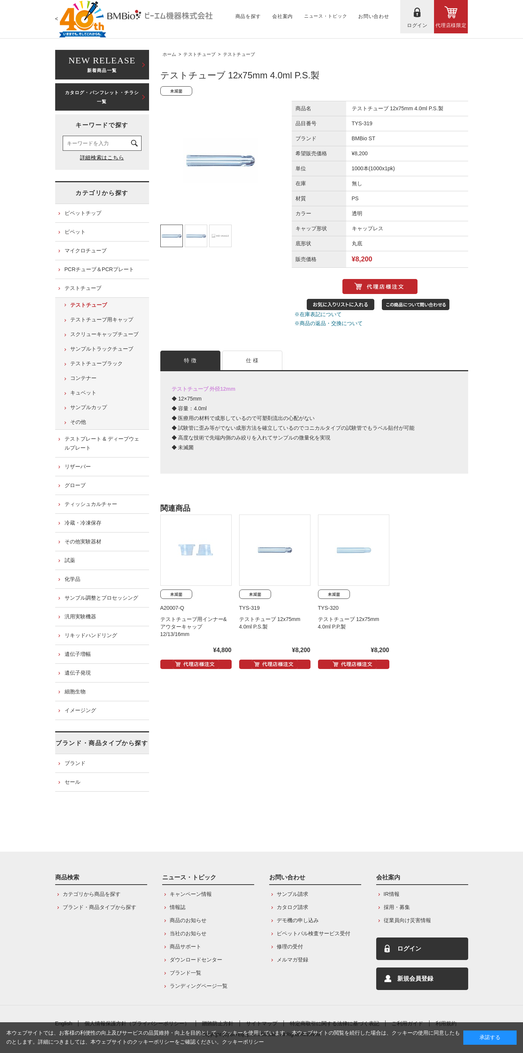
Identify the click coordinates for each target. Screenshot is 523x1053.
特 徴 (190, 360)
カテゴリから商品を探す (92, 894)
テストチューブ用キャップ (101, 319)
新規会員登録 (415, 978)
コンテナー (83, 378)
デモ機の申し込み (298, 920)
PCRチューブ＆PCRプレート (99, 269)
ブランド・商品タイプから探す (102, 743)
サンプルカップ (88, 407)
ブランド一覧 (185, 973)
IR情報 (391, 894)
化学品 (72, 579)
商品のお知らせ (188, 920)
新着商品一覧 (102, 64)
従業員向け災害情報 (407, 920)
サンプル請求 (292, 894)
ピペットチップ (83, 213)
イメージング (80, 710)
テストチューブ (199, 54)
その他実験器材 (83, 541)
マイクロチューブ (86, 251)
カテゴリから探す (101, 193)
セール (72, 782)
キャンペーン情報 (191, 894)
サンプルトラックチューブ (101, 349)
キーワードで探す (101, 125)
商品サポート (185, 947)
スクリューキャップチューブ (104, 334)
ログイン (409, 948)
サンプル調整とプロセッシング (101, 598)
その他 (78, 422)
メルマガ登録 (292, 960)
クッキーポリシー (243, 1042)
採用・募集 (397, 907)
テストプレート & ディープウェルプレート (102, 443)
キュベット (83, 393)
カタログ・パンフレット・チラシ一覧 (102, 97)
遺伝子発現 (78, 673)
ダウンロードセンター (196, 960)
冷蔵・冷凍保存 (83, 523)
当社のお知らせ (188, 933)
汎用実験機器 (80, 617)
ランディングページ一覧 (199, 986)
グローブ (75, 485)
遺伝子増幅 (78, 654)
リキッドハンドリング (91, 635)
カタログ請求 (292, 907)
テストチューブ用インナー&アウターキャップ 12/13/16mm (193, 626)
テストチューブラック (96, 363)
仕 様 (252, 360)
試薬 (70, 560)
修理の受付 (290, 947)
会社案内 (388, 877)
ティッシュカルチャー (91, 504)
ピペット (75, 232)
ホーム (169, 54)
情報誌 (177, 907)
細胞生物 (75, 691)
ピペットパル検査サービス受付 (313, 933)
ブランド (75, 763)
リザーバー (78, 467)
